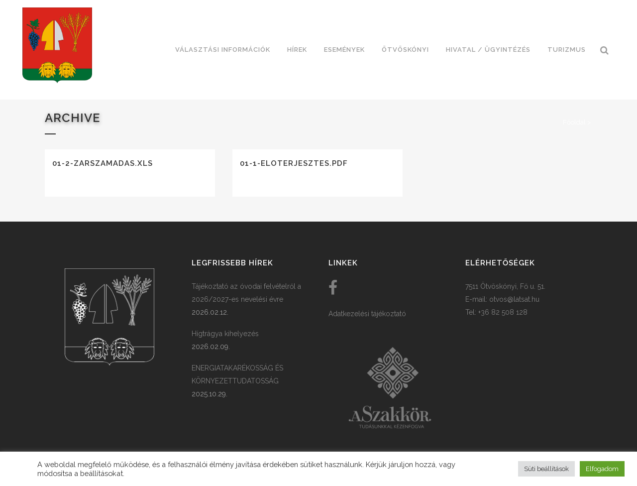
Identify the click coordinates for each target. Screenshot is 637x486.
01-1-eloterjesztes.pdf (294, 163)
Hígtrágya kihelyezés (225, 334)
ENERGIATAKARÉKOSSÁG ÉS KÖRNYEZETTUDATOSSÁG (237, 374)
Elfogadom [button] (602, 469)
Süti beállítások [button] (546, 469)
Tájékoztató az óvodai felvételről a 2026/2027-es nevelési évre (246, 292)
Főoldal (574, 122)
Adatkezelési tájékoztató (367, 314)
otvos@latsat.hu (514, 299)
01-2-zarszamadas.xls (102, 163)
